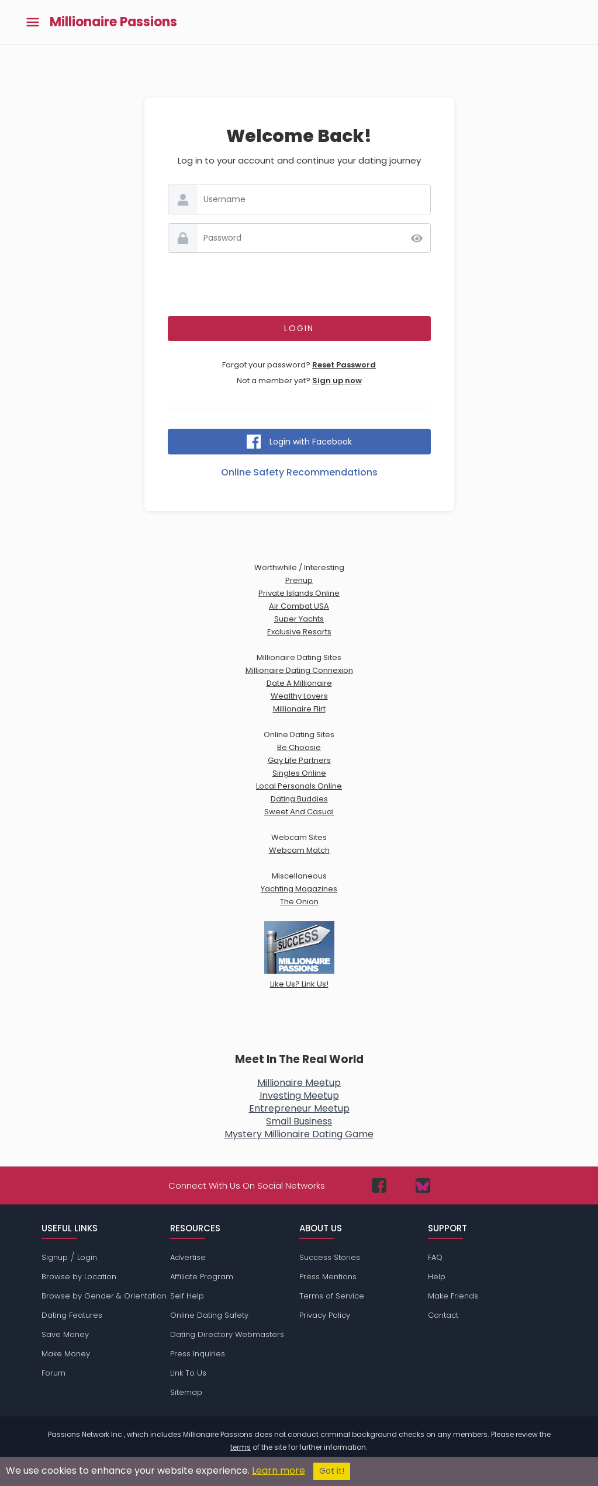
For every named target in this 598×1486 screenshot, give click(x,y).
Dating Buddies (299, 798)
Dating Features (72, 1315)
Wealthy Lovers (299, 696)
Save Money (65, 1334)
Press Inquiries (197, 1353)
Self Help (187, 1295)
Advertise (188, 1257)
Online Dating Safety (209, 1315)
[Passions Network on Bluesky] (423, 1185)
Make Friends (453, 1295)
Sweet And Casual (299, 811)
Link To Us (188, 1373)
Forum (53, 1373)
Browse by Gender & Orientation (104, 1295)
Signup (55, 1257)
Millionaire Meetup (299, 1082)
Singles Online (299, 773)
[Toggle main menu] (32, 22)
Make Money (66, 1353)
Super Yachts (299, 618)
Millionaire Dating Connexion (299, 670)
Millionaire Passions (113, 22)
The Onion (299, 901)
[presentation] (299, 284)
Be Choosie (299, 747)
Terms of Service (331, 1295)
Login (87, 1257)
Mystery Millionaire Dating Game (299, 1134)
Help (436, 1276)
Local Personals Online (299, 785)
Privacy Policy (324, 1315)
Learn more (278, 1470)
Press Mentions (328, 1276)
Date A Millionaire (299, 683)
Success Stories (329, 1257)
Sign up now (337, 380)
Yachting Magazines (299, 888)
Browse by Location (79, 1276)
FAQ (435, 1257)
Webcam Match (299, 850)
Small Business (299, 1121)
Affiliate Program (201, 1276)
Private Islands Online (299, 593)
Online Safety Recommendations (299, 472)
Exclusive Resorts (299, 631)
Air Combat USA (299, 606)
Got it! (331, 1471)
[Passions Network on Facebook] (379, 1185)
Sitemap (186, 1392)
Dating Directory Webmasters (227, 1334)
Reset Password (344, 364)
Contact (443, 1315)
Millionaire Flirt (299, 708)
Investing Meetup (299, 1095)
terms (240, 1447)
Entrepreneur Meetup (299, 1108)
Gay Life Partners (299, 760)
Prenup (299, 580)
